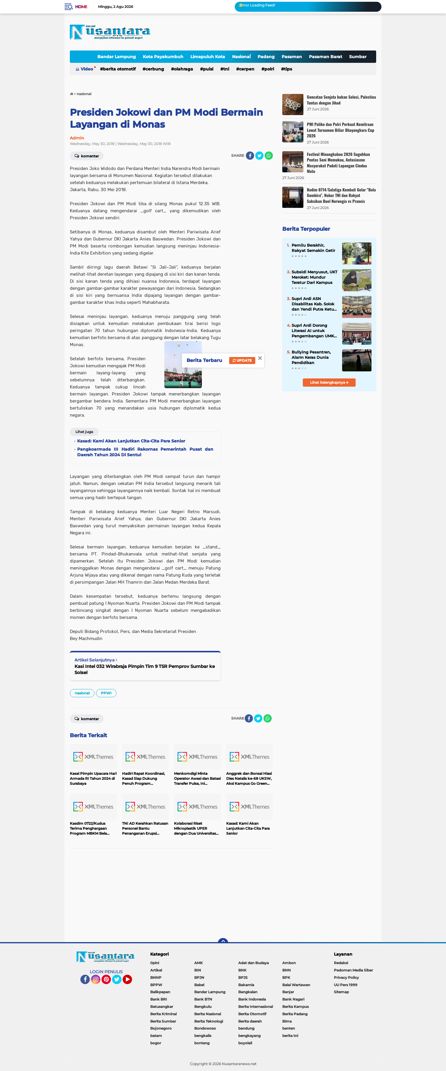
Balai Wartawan (296, 985)
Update (242, 360)
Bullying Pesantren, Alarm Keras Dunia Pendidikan (311, 357)
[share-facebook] (250, 155)
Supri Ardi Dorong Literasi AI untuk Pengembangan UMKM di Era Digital (314, 331)
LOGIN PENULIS (106, 971)
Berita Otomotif (119, 69)
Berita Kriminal (163, 1014)
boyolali (245, 1043)
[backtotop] (223, 943)
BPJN (199, 977)
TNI (226, 69)
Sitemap (341, 992)
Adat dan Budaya (253, 963)
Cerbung (155, 69)
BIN (197, 970)
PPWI (106, 693)
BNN (286, 970)
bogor (155, 1043)
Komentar (87, 155)
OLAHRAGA (183, 69)
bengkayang (249, 1035)
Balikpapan (160, 992)
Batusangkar (161, 1006)
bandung (246, 1028)
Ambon (289, 963)
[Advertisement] (171, 896)
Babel (199, 985)
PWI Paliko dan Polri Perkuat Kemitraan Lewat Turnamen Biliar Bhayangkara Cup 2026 (340, 130)
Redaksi (341, 963)
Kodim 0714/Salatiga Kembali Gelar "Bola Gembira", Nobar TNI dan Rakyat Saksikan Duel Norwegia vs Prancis (341, 195)
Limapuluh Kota (207, 56)
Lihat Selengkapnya (329, 382)
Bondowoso (205, 1028)
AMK (198, 963)
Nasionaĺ (241, 56)
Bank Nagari (293, 999)
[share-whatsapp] (269, 155)
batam (156, 1035)
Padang (266, 56)
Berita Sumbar (163, 1021)
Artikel (156, 970)
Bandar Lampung (116, 56)
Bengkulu (203, 1006)
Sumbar (357, 56)
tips (288, 69)
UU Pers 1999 (345, 985)
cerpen (246, 69)
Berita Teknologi (208, 1021)
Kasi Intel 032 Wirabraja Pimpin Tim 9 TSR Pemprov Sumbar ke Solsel (145, 669)
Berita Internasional (255, 1006)
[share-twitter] (259, 155)
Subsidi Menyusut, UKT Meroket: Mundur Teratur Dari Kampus (314, 277)
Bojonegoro (161, 1028)
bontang (202, 1043)
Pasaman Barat (325, 56)
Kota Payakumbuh (163, 56)
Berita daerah (250, 1021)
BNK (242, 970)
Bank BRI (158, 999)
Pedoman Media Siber (353, 970)
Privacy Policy (346, 977)
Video (87, 69)
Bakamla (246, 985)
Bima (287, 1021)
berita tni (290, 1035)
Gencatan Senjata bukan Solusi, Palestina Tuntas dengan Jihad (341, 99)
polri (269, 69)
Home (81, 6)
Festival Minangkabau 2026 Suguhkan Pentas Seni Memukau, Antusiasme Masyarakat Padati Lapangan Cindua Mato (338, 162)
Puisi (208, 69)
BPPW (156, 985)
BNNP (155, 977)
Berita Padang (295, 1014)
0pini (154, 963)
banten (288, 1028)
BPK (286, 977)
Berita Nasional (207, 1014)
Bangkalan (247, 992)
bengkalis (202, 1035)
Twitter (119, 982)
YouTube (131, 982)
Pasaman (292, 56)
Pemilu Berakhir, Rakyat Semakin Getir (313, 248)
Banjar (288, 992)
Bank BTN (203, 999)
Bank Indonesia (252, 999)
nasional (82, 693)
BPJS (243, 977)
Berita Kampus (295, 1006)
